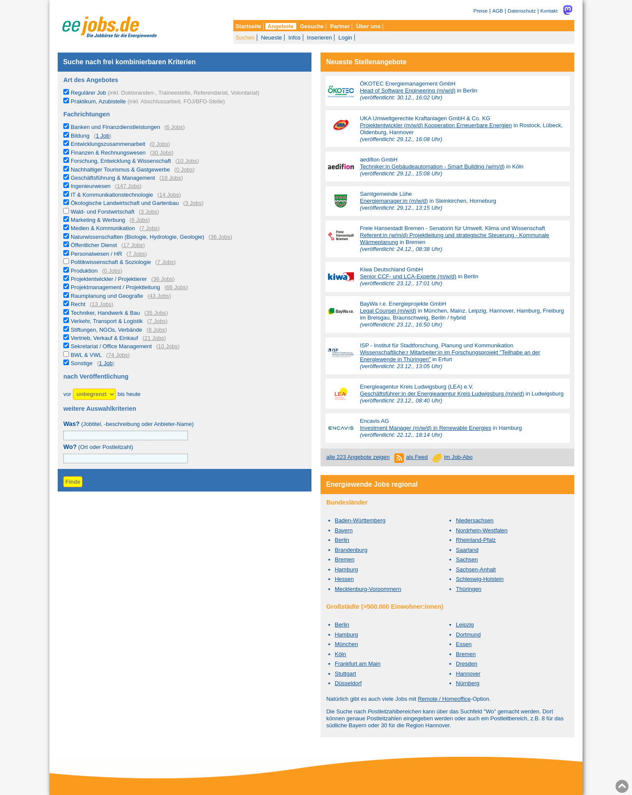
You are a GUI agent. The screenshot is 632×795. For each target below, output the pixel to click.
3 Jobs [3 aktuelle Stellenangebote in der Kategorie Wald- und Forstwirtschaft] (149, 211)
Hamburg (346, 569)
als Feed (417, 457)
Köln (340, 654)
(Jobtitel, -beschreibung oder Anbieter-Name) (128, 424)
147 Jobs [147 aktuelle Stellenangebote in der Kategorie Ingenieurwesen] (128, 186)
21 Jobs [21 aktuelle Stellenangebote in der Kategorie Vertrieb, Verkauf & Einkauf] (154, 338)
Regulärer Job (165, 92)
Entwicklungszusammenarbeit (108, 144)
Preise (480, 10)
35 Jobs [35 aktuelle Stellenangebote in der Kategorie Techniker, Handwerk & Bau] (156, 313)
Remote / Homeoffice (444, 699)
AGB (497, 10)
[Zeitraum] (94, 394)
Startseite (248, 26)
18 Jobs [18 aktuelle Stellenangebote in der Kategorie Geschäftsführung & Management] (171, 178)
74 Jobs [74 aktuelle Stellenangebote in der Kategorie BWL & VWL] (118, 355)
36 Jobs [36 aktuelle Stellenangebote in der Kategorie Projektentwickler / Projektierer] (163, 279)
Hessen (344, 579)
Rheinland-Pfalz (476, 540)
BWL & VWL (86, 355)
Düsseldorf (348, 683)
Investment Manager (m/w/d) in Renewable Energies (425, 428)
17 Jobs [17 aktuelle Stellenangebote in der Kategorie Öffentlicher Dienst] (133, 245)
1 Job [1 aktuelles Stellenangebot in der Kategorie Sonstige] (106, 363)
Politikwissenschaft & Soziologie (111, 262)
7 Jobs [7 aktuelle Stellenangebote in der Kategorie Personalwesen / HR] (136, 254)
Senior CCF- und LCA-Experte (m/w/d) (408, 276)
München (346, 644)
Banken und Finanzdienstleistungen (115, 127)
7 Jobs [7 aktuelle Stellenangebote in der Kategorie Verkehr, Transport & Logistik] (157, 321)
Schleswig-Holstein (480, 579)
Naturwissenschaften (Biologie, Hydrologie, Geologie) (137, 237)
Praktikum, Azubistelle (148, 101)
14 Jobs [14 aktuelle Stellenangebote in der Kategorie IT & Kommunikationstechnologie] (169, 194)
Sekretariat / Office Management (111, 346)
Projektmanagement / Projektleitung (115, 287)
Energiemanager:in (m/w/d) (394, 201)
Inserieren (319, 37)
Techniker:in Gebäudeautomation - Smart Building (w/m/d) (432, 166)
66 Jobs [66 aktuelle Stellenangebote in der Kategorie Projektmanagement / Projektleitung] (176, 287)
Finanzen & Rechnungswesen (108, 152)
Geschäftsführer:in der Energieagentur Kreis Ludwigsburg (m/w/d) (442, 393)
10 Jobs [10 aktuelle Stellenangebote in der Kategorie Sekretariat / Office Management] (168, 346)
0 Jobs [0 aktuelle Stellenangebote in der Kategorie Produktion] (112, 270)
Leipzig (465, 624)
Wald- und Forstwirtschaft (102, 211)
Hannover (468, 673)
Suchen (245, 37)
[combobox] (125, 458)
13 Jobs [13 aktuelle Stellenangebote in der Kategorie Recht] (101, 304)
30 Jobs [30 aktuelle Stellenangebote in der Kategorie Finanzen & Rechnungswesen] (162, 152)
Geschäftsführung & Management (113, 178)
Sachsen (467, 559)
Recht (78, 304)
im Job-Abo (458, 457)
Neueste (271, 37)
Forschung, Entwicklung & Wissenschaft (121, 161)
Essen (464, 644)
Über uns (368, 26)
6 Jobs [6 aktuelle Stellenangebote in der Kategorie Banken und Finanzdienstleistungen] (174, 127)
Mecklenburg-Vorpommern (368, 589)
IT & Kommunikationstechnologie (112, 194)
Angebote (281, 26)
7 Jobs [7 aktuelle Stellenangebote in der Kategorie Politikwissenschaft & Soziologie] (165, 262)
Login (345, 37)
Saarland (467, 550)
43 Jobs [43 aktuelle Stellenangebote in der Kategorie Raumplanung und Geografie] (159, 296)
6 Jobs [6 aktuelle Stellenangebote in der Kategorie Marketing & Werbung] (139, 220)
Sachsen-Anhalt (476, 569)
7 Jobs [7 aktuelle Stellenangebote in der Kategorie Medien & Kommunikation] (149, 228)
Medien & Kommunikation (103, 228)
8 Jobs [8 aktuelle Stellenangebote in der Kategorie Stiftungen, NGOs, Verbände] (156, 330)
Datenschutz (522, 10)
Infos (294, 37)
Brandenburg (351, 550)
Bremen (345, 559)
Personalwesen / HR (96, 254)
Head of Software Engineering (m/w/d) (407, 90)
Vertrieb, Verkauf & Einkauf (104, 338)
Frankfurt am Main (357, 663)
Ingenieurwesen (91, 186)
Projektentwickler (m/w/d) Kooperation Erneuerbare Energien (436, 125)
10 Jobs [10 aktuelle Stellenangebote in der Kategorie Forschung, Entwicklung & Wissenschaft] (187, 161)
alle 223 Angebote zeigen (358, 457)
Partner (340, 26)
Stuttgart (345, 673)
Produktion (84, 270)
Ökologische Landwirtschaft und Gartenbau (125, 203)
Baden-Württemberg (360, 520)
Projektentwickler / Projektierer (109, 279)
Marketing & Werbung (98, 220)
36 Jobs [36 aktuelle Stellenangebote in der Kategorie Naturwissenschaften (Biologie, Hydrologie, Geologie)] (220, 237)
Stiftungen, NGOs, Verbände (106, 330)
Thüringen (468, 589)
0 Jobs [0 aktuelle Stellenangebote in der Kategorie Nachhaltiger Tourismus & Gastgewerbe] (184, 169)
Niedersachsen (475, 520)
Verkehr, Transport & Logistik (107, 321)
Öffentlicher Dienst (94, 245)
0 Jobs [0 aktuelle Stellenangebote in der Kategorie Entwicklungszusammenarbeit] (159, 144)
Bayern (344, 530)
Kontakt (549, 10)
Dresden (466, 663)
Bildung (80, 135)
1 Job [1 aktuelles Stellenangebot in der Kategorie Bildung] (103, 135)
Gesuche (312, 26)
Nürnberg (467, 683)
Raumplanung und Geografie (107, 296)
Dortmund (468, 634)
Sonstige (82, 363)
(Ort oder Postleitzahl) (98, 447)
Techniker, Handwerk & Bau (105, 313)
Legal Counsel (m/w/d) (388, 310)
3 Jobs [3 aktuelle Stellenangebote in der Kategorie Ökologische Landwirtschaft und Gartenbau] (193, 203)
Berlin (342, 540)
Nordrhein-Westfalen (482, 530)
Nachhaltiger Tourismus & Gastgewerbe (120, 169)
